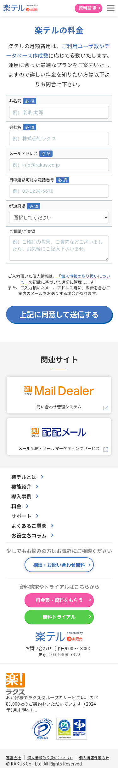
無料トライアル (59, 616)
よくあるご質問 (29, 525)
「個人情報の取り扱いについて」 (65, 279)
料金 (16, 506)
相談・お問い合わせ (59, 564)
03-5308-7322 (65, 654)
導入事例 (21, 496)
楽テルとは (24, 476)
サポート (21, 515)
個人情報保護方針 (94, 757)
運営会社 (13, 757)
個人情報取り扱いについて (50, 757)
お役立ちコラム (29, 535)
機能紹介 (21, 486)
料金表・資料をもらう (59, 599)
